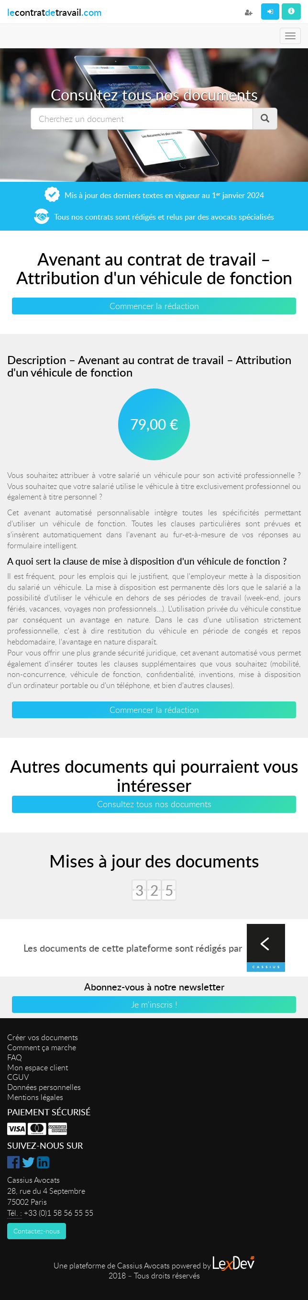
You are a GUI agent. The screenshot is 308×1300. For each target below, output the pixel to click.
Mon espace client (37, 1067)
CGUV (18, 1077)
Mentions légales (35, 1097)
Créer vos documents (42, 1037)
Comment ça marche (41, 1047)
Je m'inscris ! (154, 1004)
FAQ (14, 1057)
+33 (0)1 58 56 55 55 (58, 1213)
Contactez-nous (36, 1230)
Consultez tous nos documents (154, 804)
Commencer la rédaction (154, 305)
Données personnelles (44, 1087)
